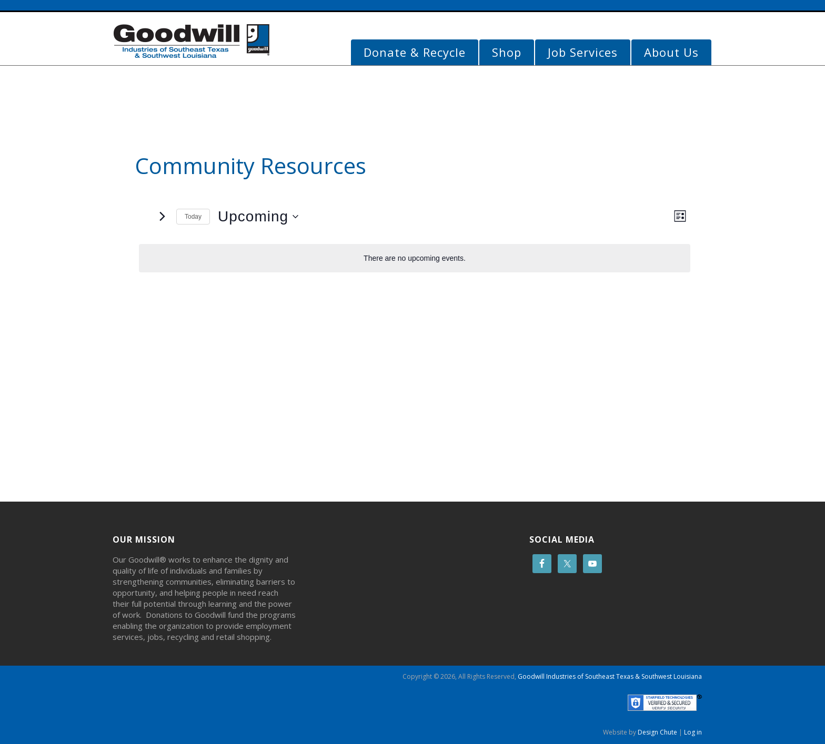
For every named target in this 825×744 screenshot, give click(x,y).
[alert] (414, 258)
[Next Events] (162, 216)
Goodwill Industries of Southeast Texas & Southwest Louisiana (610, 676)
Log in (693, 732)
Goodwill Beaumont (191, 41)
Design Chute (657, 732)
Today (193, 216)
